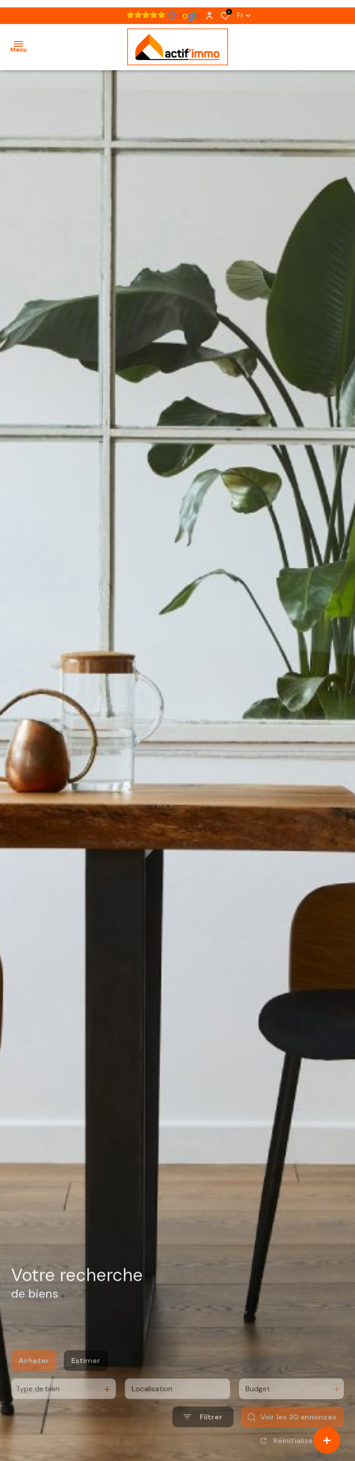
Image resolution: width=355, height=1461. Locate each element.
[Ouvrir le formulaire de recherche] (202, 1432)
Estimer (85, 1376)
